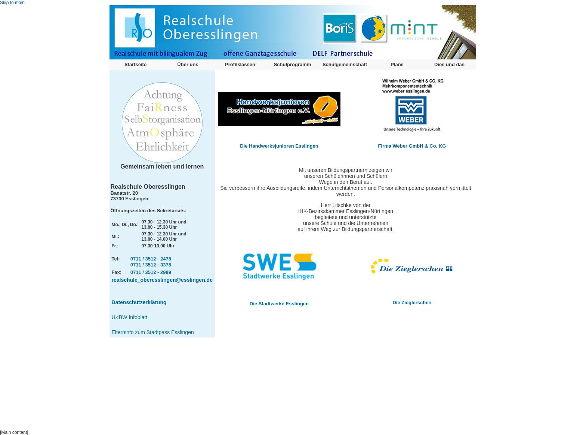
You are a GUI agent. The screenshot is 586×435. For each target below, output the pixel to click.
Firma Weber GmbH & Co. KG (412, 146)
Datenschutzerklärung (139, 302)
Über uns (187, 64)
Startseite (135, 64)
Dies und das (449, 64)
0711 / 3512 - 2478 (150, 259)
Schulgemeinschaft (345, 64)
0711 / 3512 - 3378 (150, 265)
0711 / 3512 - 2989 (150, 272)
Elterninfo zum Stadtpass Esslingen (153, 332)
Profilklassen (240, 64)
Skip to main (12, 2)
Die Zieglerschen (411, 302)
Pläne (397, 64)
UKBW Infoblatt (130, 317)
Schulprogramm (292, 64)
